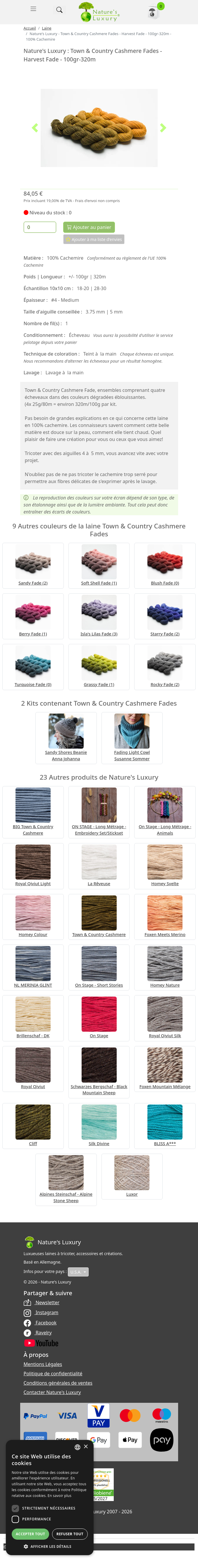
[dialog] (50, 1497)
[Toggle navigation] (33, 8)
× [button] (85, 1447)
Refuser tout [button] (69, 1533)
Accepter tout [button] (30, 1533)
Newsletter (42, 1302)
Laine (46, 28)
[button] (35, 127)
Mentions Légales (43, 1364)
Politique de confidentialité (53, 1373)
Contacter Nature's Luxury (52, 1392)
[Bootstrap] (52, 1242)
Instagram (41, 1312)
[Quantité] (40, 227)
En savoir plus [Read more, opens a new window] (59, 1495)
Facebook (40, 1322)
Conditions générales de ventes (58, 1383)
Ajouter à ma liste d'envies (94, 239)
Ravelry (38, 1332)
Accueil (30, 28)
